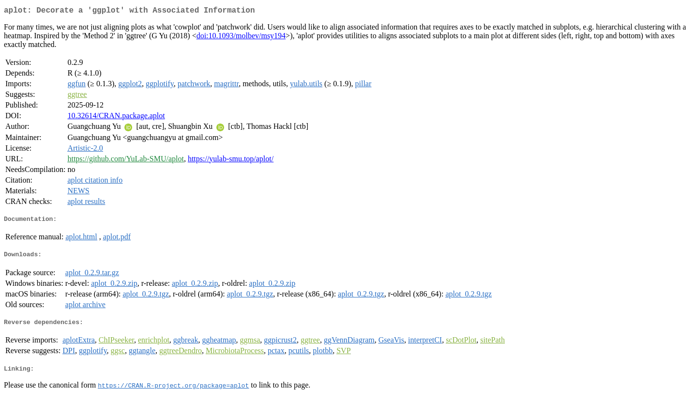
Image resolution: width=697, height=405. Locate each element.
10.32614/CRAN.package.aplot (116, 117)
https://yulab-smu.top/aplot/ (230, 160)
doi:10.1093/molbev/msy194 (241, 37)
